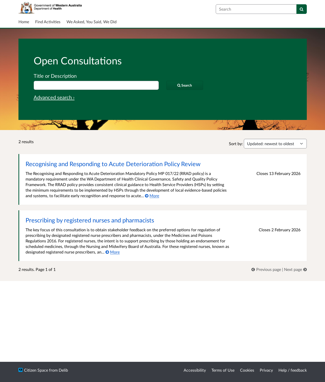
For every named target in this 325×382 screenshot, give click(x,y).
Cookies (247, 370)
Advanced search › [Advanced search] (54, 97)
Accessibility (195, 370)
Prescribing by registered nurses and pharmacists (90, 220)
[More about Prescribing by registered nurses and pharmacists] (112, 251)
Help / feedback (292, 370)
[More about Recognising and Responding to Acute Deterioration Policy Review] (152, 195)
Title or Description (55, 76)
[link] (266, 269)
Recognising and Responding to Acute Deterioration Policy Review (113, 163)
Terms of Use (222, 370)
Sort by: (236, 143)
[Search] (301, 9)
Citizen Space (36, 370)
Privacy (266, 370)
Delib (63, 370)
